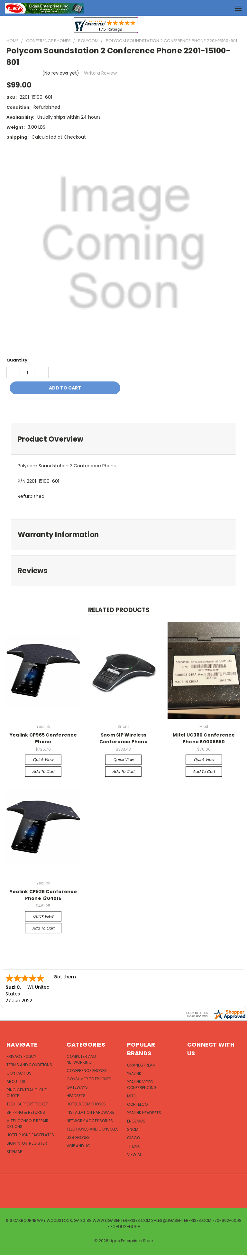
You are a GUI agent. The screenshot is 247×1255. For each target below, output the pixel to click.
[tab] (123, 439)
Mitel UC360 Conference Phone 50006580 (204, 738)
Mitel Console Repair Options (27, 1123)
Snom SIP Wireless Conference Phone (123, 738)
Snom (132, 1129)
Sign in (13, 1143)
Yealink (134, 1073)
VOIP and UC (78, 1146)
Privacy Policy (21, 1056)
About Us (15, 1081)
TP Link (133, 1146)
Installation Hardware (90, 1112)
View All (135, 1154)
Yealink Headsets (144, 1112)
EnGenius (136, 1121)
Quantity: (17, 360)
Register (38, 1143)
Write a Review (100, 73)
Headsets (76, 1095)
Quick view (43, 759)
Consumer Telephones (89, 1079)
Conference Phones (87, 1070)
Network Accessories (90, 1120)
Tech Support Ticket (27, 1104)
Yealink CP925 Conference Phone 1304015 (43, 895)
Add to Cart (43, 771)
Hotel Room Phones (86, 1104)
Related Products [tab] (119, 610)
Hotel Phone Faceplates (30, 1135)
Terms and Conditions (29, 1064)
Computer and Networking (81, 1059)
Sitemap (14, 1151)
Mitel (132, 1096)
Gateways (77, 1087)
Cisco (133, 1137)
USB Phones (78, 1137)
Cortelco (137, 1104)
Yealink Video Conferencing (142, 1084)
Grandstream (141, 1065)
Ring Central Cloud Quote (26, 1092)
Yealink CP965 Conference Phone (43, 738)
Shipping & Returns (25, 1112)
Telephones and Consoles (93, 1129)
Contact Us (19, 1073)
